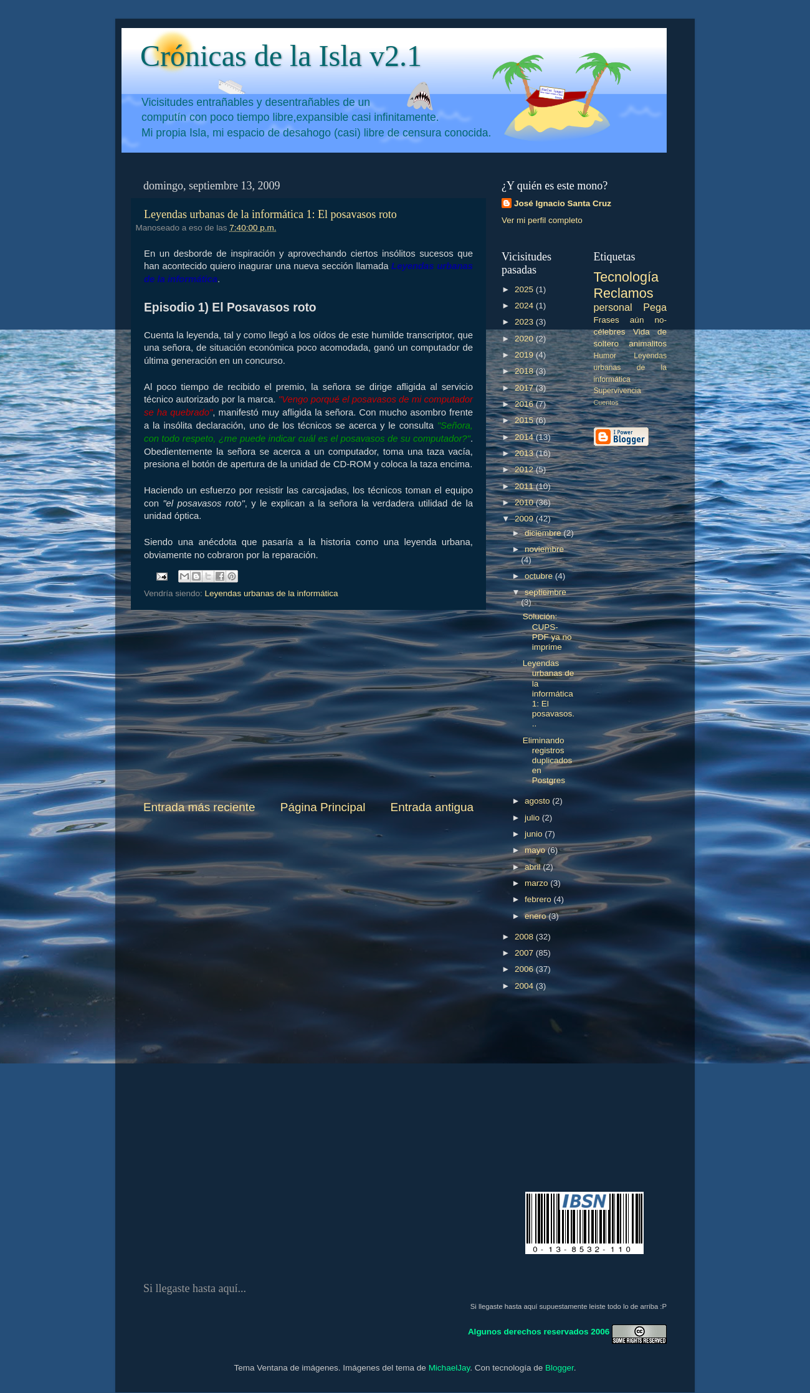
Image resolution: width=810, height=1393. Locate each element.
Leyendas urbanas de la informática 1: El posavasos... (548, 693)
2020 (525, 338)
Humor (605, 355)
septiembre (545, 592)
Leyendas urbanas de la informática (271, 593)
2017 (525, 387)
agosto (538, 801)
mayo (536, 850)
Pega (655, 307)
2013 (525, 453)
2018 (525, 371)
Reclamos (624, 293)
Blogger (559, 1367)
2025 (525, 289)
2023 (525, 321)
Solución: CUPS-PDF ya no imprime (547, 632)
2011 (525, 486)
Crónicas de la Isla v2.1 (281, 55)
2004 (525, 986)
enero (536, 916)
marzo (537, 883)
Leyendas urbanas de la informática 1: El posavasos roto (270, 214)
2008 (525, 936)
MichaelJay (449, 1367)
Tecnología (626, 277)
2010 (525, 502)
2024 (525, 305)
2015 (525, 420)
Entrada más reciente (199, 807)
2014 (525, 437)
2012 (525, 469)
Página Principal (323, 807)
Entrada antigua (432, 807)
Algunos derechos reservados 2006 (538, 1331)
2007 (525, 953)
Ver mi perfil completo (542, 220)
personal (613, 307)
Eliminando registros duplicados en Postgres (548, 761)
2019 (525, 354)
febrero (539, 899)
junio (535, 834)
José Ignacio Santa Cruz (562, 203)
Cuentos (606, 402)
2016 (525, 404)
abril (534, 867)
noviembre (544, 549)
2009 (525, 518)
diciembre (544, 533)
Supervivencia (617, 390)
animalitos (648, 343)
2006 (525, 969)
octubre (540, 576)
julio (533, 817)
